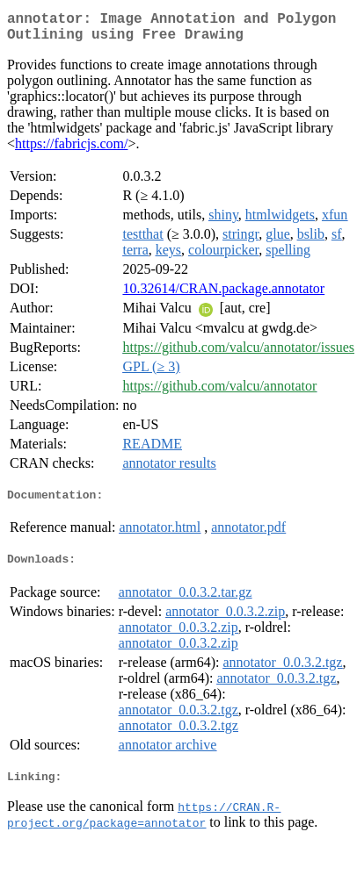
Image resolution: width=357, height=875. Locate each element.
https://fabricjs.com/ (71, 150)
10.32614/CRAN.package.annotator (223, 295)
